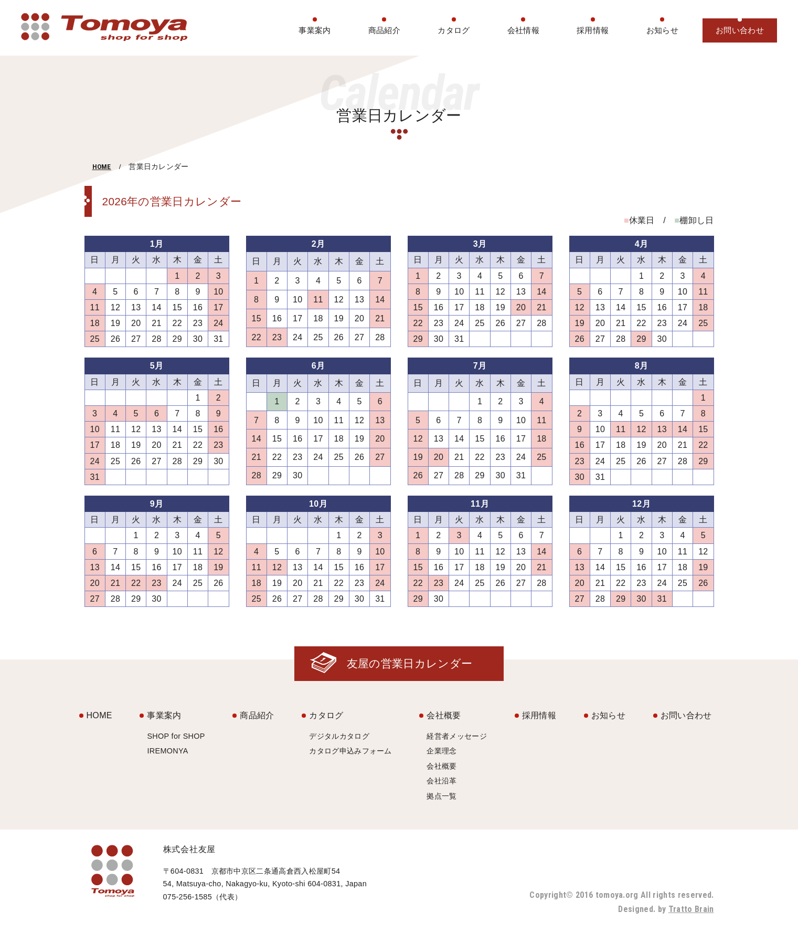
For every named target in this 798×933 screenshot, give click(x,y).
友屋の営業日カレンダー (410, 663)
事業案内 (315, 30)
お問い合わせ (740, 30)
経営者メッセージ (457, 736)
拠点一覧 (441, 796)
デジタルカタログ (339, 736)
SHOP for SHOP (176, 736)
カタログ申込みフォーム (350, 751)
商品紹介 (384, 30)
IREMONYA (167, 751)
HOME (101, 166)
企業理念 (441, 751)
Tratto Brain (691, 909)
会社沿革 (441, 781)
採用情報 (593, 30)
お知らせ (662, 30)
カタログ (454, 30)
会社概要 (444, 715)
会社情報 (523, 30)
